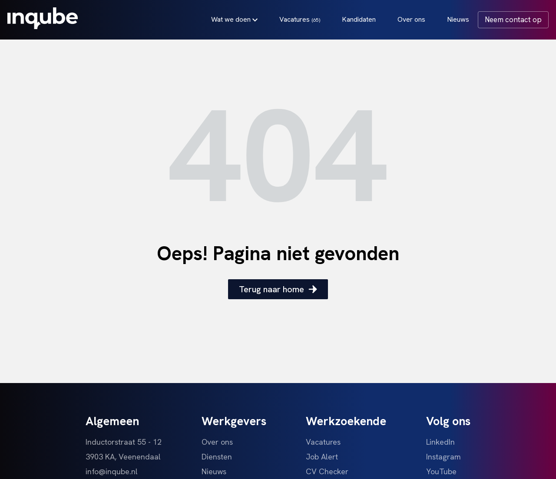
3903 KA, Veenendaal (123, 457)
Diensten (217, 457)
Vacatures (298, 20)
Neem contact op (511, 21)
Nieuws (457, 20)
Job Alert (322, 457)
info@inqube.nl (112, 471)
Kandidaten (357, 20)
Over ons (410, 20)
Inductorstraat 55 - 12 (124, 442)
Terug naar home (278, 289)
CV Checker (327, 471)
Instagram (443, 457)
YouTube (441, 471)
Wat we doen (233, 20)
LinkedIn (440, 442)
